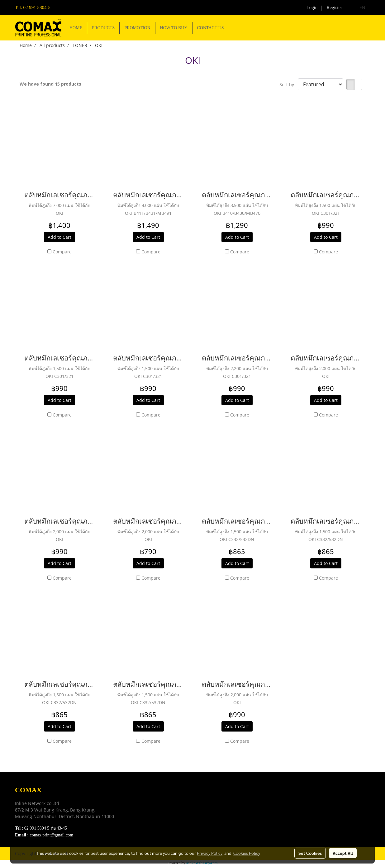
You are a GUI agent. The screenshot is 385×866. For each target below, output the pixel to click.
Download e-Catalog (157, 797)
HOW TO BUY (174, 28)
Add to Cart (59, 237)
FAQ (141, 820)
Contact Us (147, 828)
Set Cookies (310, 853)
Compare (62, 252)
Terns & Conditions (156, 804)
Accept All (343, 853)
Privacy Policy (151, 812)
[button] (234, 27)
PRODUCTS (103, 28)
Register (334, 7)
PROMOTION (137, 28)
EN (358, 7)
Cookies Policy (246, 853)
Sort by (288, 84)
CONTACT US (210, 28)
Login (312, 7)
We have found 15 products (50, 84)
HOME (75, 28)
